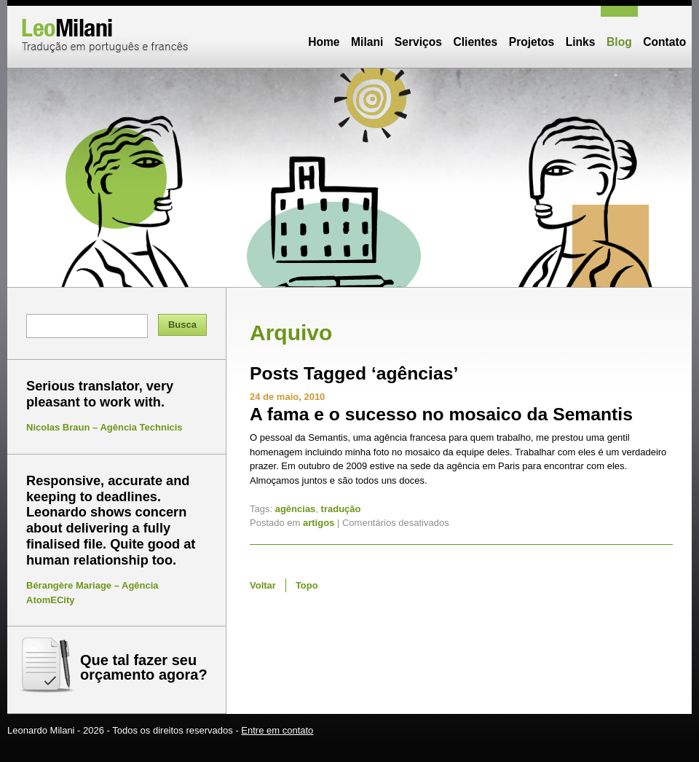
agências (295, 508)
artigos (318, 522)
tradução (341, 508)
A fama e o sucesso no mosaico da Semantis (441, 414)
